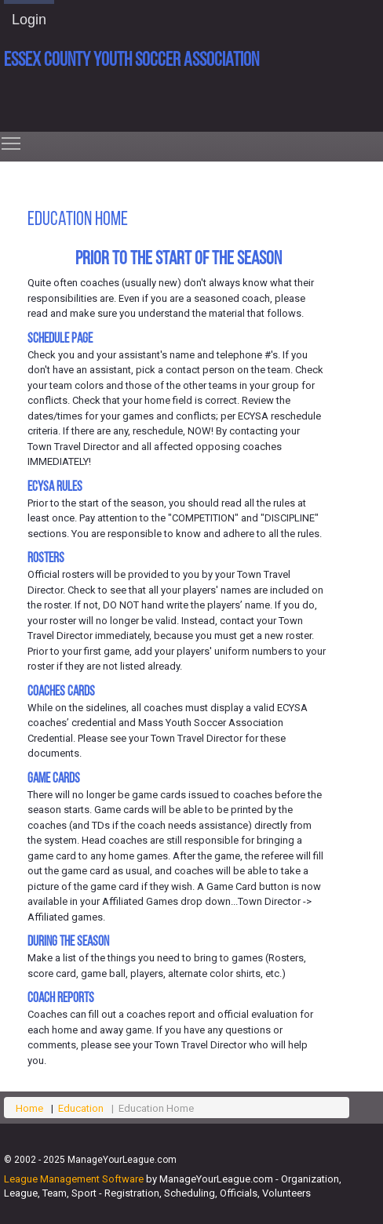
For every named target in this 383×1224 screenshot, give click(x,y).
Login (29, 19)
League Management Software (74, 1179)
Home (29, 1108)
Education (81, 1108)
